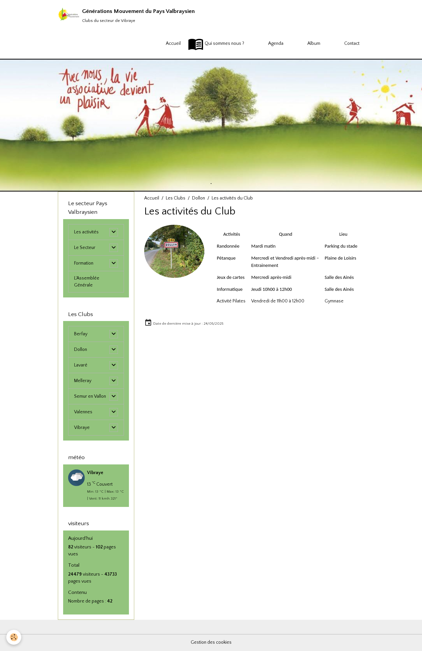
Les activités (86, 232)
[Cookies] (14, 637)
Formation (83, 263)
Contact (343, 44)
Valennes (83, 412)
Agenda (267, 44)
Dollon (198, 198)
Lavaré (80, 365)
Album (305, 44)
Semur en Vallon (90, 396)
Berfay (80, 334)
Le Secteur (85, 247)
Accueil (165, 44)
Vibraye (82, 427)
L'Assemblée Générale (86, 282)
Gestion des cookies (211, 642)
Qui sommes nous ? (216, 44)
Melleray (82, 380)
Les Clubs (175, 198)
